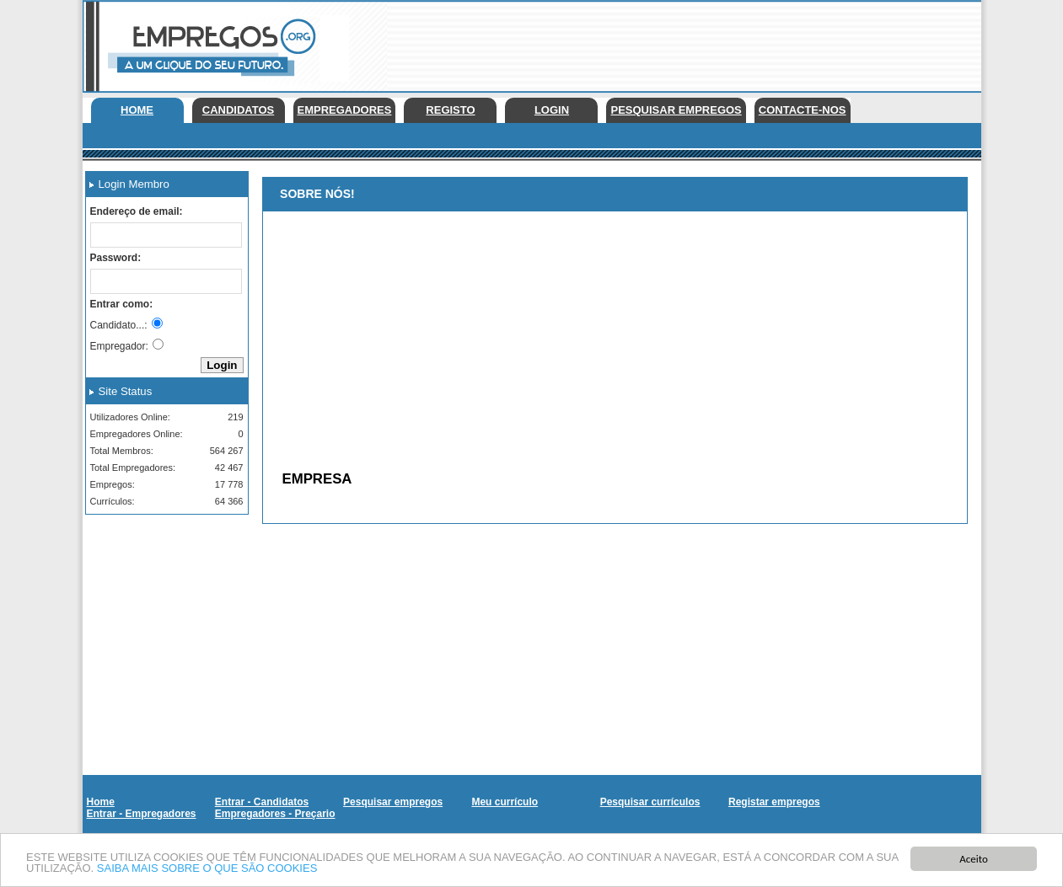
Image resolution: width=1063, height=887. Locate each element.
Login (551, 110)
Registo (450, 110)
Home (137, 110)
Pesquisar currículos (650, 802)
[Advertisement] (674, 42)
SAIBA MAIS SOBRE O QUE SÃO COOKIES (207, 869)
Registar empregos (774, 802)
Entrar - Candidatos (262, 802)
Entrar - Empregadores (141, 814)
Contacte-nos (802, 110)
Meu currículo (504, 802)
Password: (116, 258)
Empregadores (345, 110)
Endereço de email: (136, 211)
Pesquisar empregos (675, 110)
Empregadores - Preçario (275, 814)
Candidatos (238, 110)
